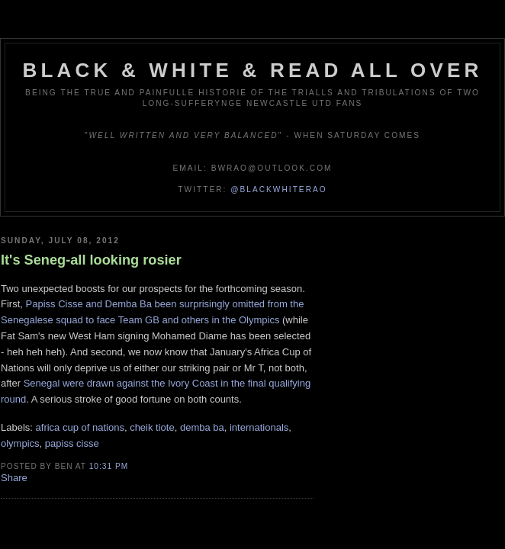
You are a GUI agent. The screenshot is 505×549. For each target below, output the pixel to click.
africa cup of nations (80, 427)
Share (14, 477)
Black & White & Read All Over (253, 70)
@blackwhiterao (278, 189)
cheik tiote (152, 427)
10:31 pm (108, 466)
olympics (20, 443)
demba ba (202, 427)
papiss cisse (72, 443)
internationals (259, 427)
